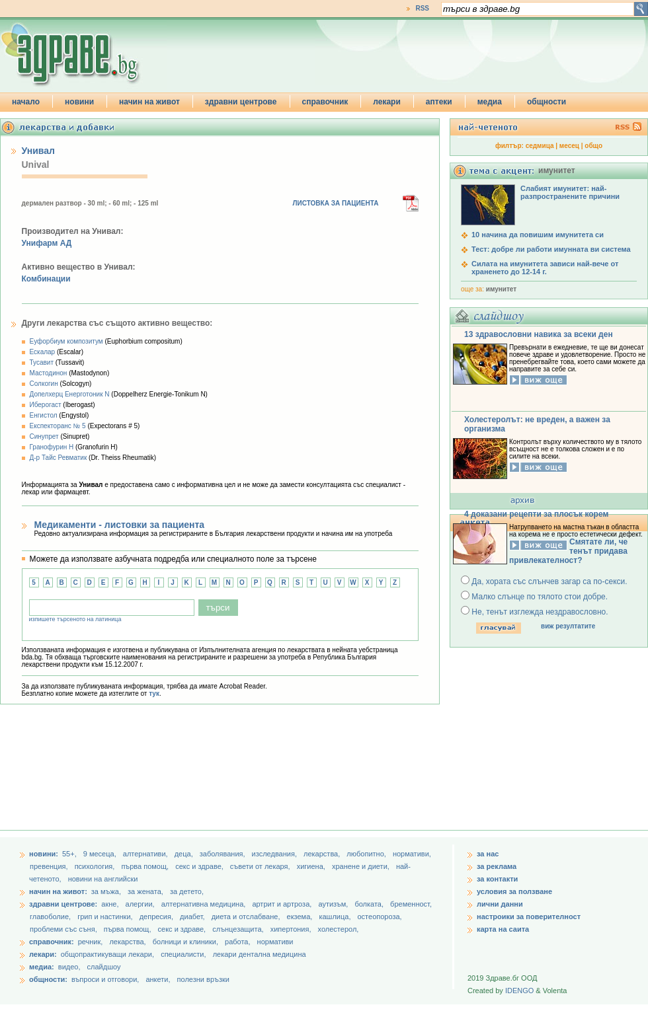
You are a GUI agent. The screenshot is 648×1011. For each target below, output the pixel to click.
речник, (90, 942)
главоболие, (51, 916)
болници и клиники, (185, 942)
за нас (488, 854)
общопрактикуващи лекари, (107, 954)
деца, (185, 854)
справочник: (51, 942)
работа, (238, 942)
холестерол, (338, 929)
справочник (325, 101)
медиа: (41, 967)
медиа (489, 101)
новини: (43, 854)
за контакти (497, 879)
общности (546, 101)
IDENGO (519, 990)
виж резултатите (568, 626)
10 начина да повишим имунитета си (537, 235)
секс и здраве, (200, 866)
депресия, (157, 916)
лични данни (500, 904)
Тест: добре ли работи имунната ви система (551, 249)
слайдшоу (104, 967)
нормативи (275, 942)
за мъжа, (106, 891)
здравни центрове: (63, 904)
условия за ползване (514, 891)
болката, (369, 904)
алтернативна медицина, (204, 904)
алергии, (141, 904)
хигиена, (312, 866)
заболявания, (223, 854)
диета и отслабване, (247, 916)
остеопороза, (380, 916)
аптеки (439, 101)
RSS (422, 8)
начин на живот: (58, 891)
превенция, (50, 866)
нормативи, (412, 854)
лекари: (43, 954)
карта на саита (503, 929)
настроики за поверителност (529, 916)
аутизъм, (334, 904)
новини (79, 101)
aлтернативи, (146, 854)
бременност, (411, 904)
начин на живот (149, 101)
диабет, (193, 916)
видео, (69, 967)
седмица (540, 145)
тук (154, 693)
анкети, (157, 979)
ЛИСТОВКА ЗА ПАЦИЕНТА (336, 203)
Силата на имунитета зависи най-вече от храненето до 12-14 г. (544, 268)
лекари (387, 101)
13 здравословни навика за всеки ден (538, 334)
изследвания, (275, 854)
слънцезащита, (238, 929)
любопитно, (367, 854)
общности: (48, 979)
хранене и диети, (361, 866)
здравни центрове (241, 101)
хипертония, (291, 929)
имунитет (501, 289)
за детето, (187, 891)
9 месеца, (100, 854)
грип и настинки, (106, 916)
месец (569, 145)
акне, (110, 904)
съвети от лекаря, (261, 866)
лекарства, (323, 854)
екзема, (301, 916)
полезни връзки (203, 979)
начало (26, 101)
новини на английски (103, 879)
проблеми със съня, (64, 929)
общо (593, 145)
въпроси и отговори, (105, 979)
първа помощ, (146, 866)
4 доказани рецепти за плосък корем (536, 514)
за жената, (145, 891)
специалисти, (183, 954)
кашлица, (335, 916)
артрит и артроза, (282, 904)
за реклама (496, 866)
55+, (70, 854)
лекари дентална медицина (259, 954)
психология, (96, 866)
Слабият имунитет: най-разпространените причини (570, 192)
